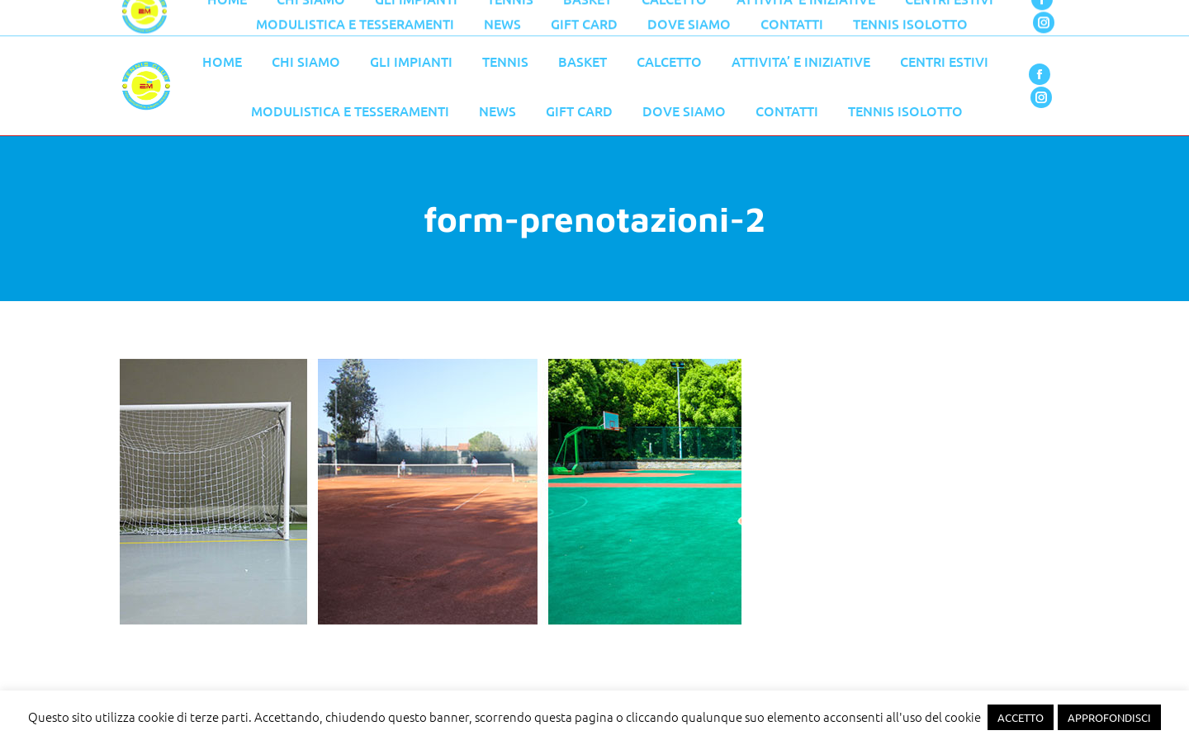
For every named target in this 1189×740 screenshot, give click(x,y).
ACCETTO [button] (1020, 717)
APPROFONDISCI (1109, 717)
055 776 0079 (471, 18)
